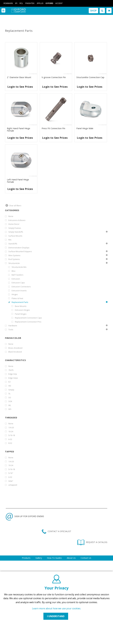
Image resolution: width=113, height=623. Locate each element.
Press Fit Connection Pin (53, 128)
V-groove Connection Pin (54, 77)
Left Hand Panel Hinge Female (18, 180)
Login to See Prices (20, 86)
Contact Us (86, 558)
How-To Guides (54, 558)
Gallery (38, 558)
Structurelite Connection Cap (90, 77)
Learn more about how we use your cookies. (56, 608)
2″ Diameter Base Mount (19, 77)
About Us (71, 558)
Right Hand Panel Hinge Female (18, 129)
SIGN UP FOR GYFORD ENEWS (25, 516)
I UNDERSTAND (55, 616)
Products (26, 558)
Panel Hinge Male (84, 128)
